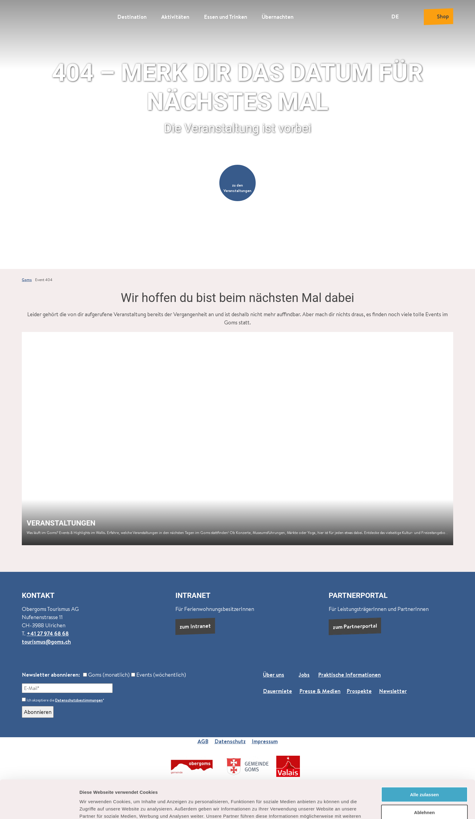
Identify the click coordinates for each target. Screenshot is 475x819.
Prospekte (359, 691)
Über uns (273, 674)
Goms (27, 279)
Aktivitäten (175, 17)
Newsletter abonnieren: (51, 674)
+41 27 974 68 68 (48, 633)
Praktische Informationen (349, 674)
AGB (203, 741)
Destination (132, 17)
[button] (237, 183)
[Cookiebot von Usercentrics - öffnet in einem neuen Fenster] (39, 807)
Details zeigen (322, 807)
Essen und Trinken (225, 17)
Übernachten (278, 17)
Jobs (304, 674)
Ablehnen (424, 776)
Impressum (265, 741)
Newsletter (393, 691)
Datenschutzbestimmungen (79, 700)
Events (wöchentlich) (158, 674)
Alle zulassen (424, 758)
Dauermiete (277, 691)
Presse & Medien (319, 691)
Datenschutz (230, 741)
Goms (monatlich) (106, 674)
